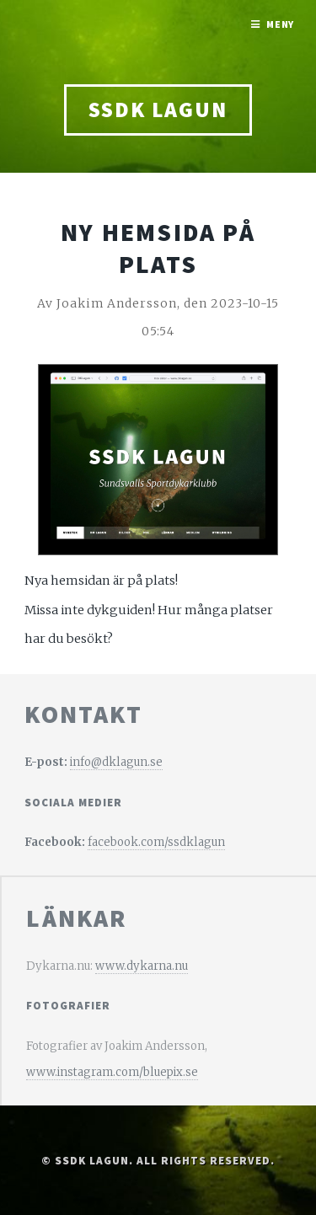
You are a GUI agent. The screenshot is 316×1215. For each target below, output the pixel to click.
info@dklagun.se (116, 762)
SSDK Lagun (158, 109)
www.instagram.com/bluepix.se (112, 1072)
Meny (280, 24)
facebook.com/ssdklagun (156, 842)
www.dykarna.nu (141, 966)
